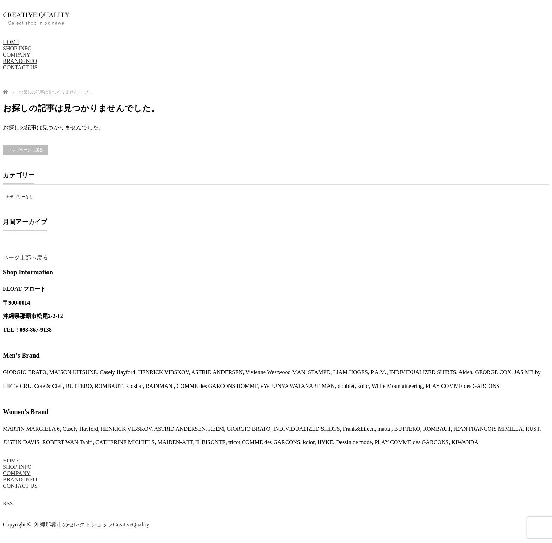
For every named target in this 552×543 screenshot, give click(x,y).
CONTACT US (20, 67)
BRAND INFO (20, 61)
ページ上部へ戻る (25, 258)
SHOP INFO (17, 48)
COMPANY (17, 55)
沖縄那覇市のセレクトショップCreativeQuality (91, 525)
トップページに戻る (25, 150)
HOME (11, 42)
